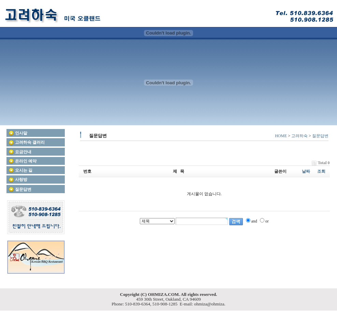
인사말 (21, 133)
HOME (281, 135)
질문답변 (320, 135)
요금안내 (23, 151)
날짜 (306, 171)
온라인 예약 (25, 161)
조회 (321, 171)
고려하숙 (299, 135)
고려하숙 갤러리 (30, 142)
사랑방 (21, 179)
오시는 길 (23, 170)
